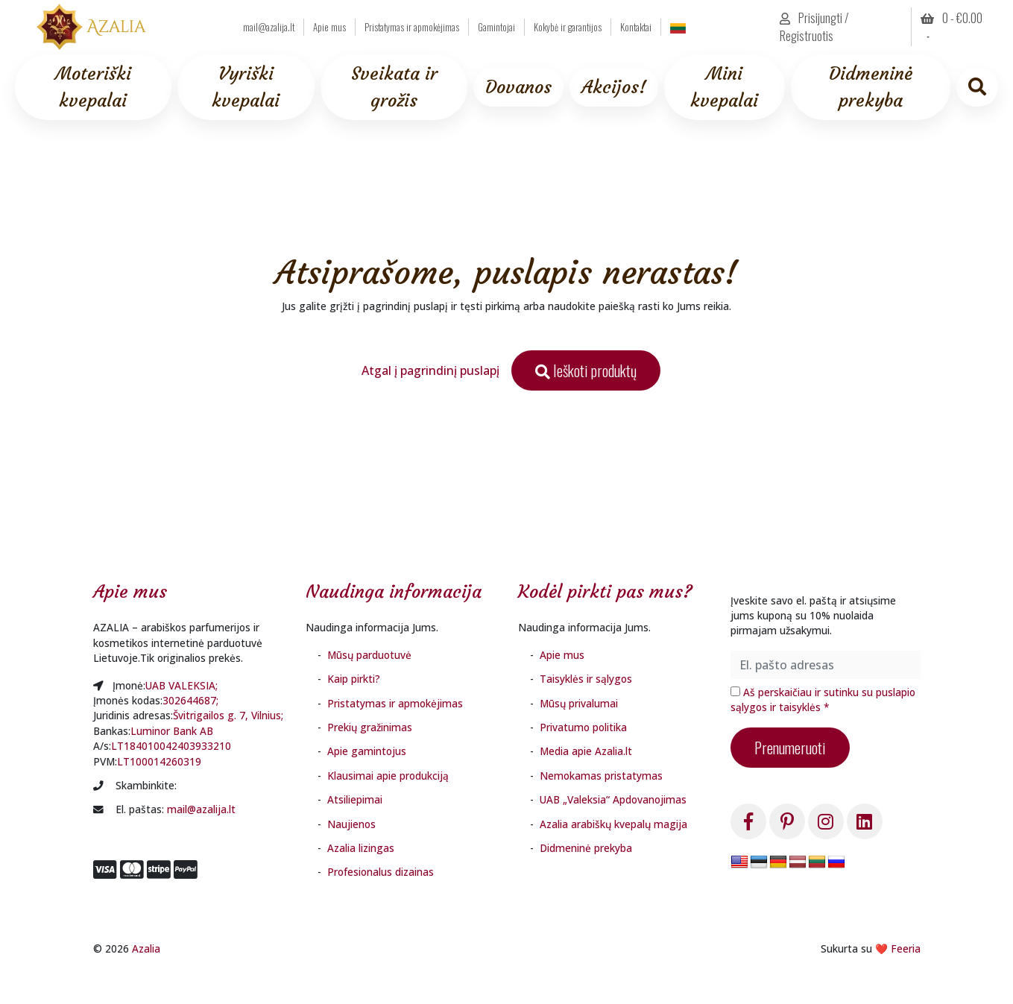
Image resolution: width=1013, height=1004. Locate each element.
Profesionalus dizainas (380, 872)
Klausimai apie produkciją (388, 775)
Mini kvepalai (724, 87)
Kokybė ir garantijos (568, 27)
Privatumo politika (583, 727)
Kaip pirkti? (353, 679)
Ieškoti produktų (586, 370)
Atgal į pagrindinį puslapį (430, 370)
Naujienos (351, 824)
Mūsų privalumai (579, 703)
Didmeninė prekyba (870, 87)
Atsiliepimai (354, 799)
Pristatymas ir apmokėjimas (412, 27)
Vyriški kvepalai (246, 87)
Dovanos (518, 87)
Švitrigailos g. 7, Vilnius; (228, 715)
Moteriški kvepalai (93, 87)
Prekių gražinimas (369, 727)
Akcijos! (613, 87)
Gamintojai (496, 27)
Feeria (906, 948)
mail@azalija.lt (268, 27)
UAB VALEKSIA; (181, 685)
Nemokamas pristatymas (601, 775)
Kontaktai (635, 27)
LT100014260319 (159, 761)
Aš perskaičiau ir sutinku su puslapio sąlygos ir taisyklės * (822, 699)
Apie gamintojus (366, 751)
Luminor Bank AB (171, 731)
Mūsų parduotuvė (369, 655)
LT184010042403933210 (171, 746)
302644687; (190, 700)
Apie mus (329, 27)
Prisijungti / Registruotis (814, 27)
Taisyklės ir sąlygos (586, 679)
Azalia (146, 948)
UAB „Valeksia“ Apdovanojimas (613, 799)
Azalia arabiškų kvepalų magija (613, 824)
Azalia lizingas (360, 848)
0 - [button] (951, 18)
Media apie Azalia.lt (586, 751)
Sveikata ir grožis (394, 87)
